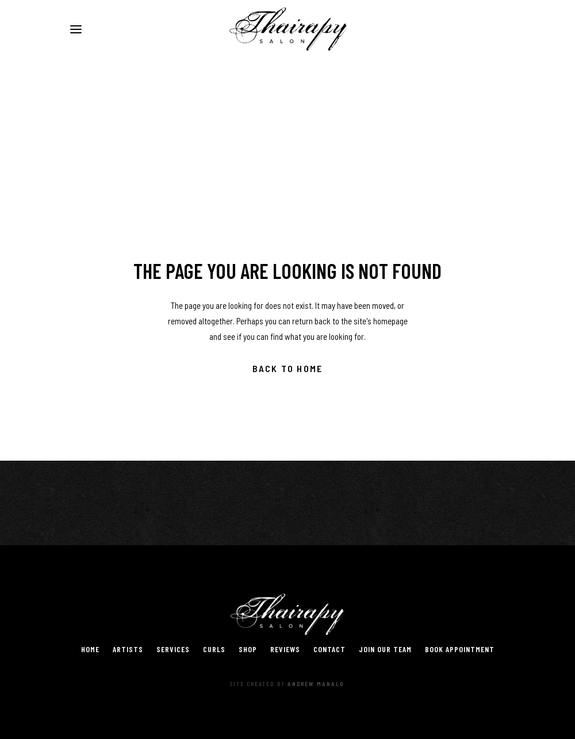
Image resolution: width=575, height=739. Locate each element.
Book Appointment (459, 649)
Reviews (285, 649)
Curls (214, 649)
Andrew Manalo (316, 683)
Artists (128, 649)
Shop (248, 649)
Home (90, 649)
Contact (329, 649)
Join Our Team (385, 649)
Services (173, 649)
